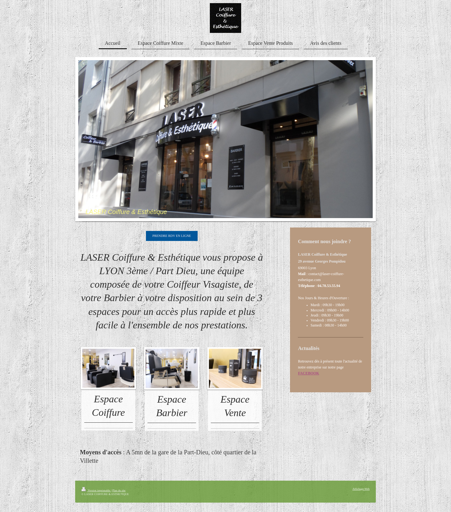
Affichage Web (361, 488)
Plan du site (118, 490)
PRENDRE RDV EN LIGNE (172, 236)
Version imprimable (96, 490)
